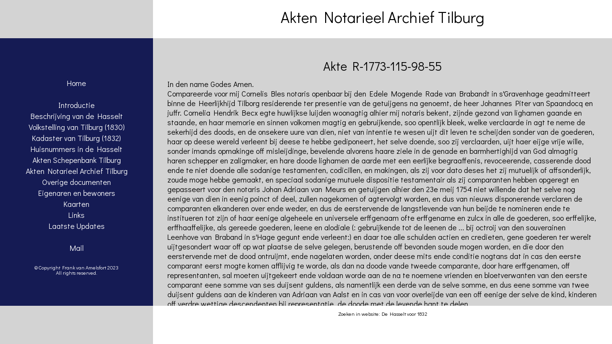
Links (76, 215)
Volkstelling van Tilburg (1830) (77, 127)
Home (76, 83)
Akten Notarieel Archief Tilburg (77, 171)
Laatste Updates (77, 226)
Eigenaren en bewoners (76, 193)
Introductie (76, 105)
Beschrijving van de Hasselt (77, 116)
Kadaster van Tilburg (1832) (76, 138)
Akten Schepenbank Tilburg (77, 160)
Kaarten (76, 204)
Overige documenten (76, 182)
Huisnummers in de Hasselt (76, 149)
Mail (77, 248)
